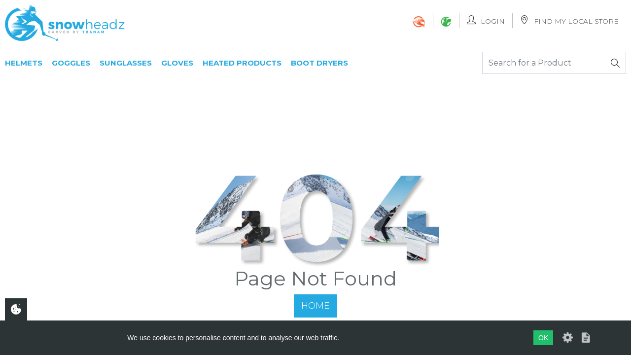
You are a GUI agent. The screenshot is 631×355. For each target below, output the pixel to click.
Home (315, 305)
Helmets (23, 63)
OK (543, 338)
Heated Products (242, 63)
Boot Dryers (319, 63)
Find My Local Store (569, 20)
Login (486, 20)
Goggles (71, 63)
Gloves (177, 63)
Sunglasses (126, 63)
